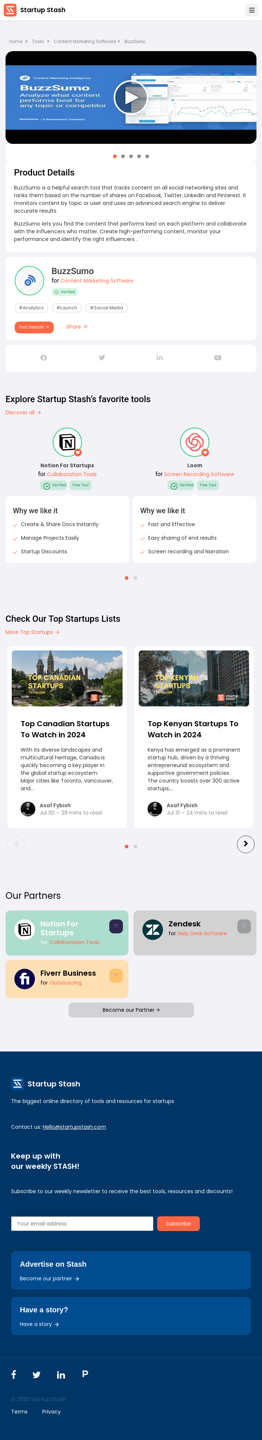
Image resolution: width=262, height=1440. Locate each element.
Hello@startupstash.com (74, 1127)
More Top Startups (33, 632)
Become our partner (50, 1278)
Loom (194, 465)
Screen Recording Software (199, 474)
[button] (115, 156)
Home (18, 41)
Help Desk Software (202, 933)
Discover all (24, 412)
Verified (64, 292)
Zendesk (185, 924)
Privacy (51, 1411)
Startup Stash (43, 10)
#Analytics (31, 308)
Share (77, 326)
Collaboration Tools (72, 474)
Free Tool (80, 485)
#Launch (66, 308)
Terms (19, 1411)
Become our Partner (131, 1010)
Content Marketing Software (87, 41)
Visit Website (34, 327)
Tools (38, 41)
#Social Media (106, 308)
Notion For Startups (67, 465)
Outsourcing (66, 982)
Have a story (40, 1324)
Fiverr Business (68, 973)
